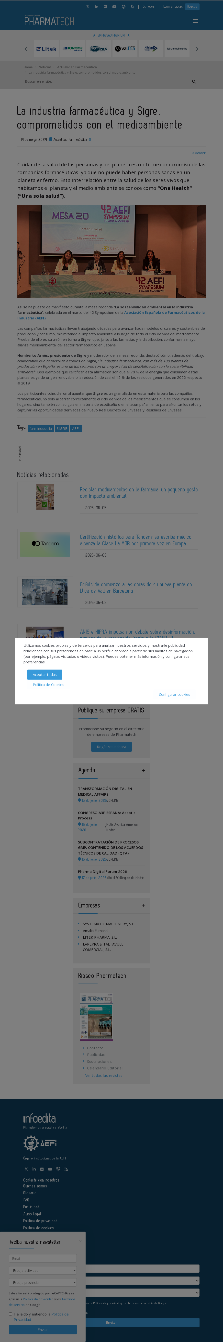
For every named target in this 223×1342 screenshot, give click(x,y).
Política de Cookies (48, 684)
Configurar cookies (174, 694)
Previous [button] (25, 48)
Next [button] (197, 48)
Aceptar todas (45, 674)
